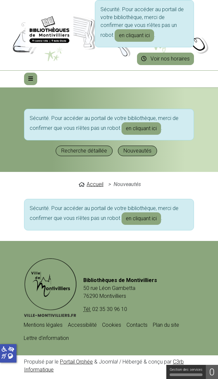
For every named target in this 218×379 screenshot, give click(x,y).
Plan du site (166, 325)
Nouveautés (137, 151)
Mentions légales (43, 325)
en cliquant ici (134, 35)
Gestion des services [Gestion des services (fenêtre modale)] (186, 371)
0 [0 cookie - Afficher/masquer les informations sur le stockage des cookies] (212, 372)
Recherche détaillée (84, 151)
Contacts (137, 325)
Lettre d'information (46, 338)
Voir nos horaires (165, 59)
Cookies (111, 325)
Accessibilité (82, 325)
